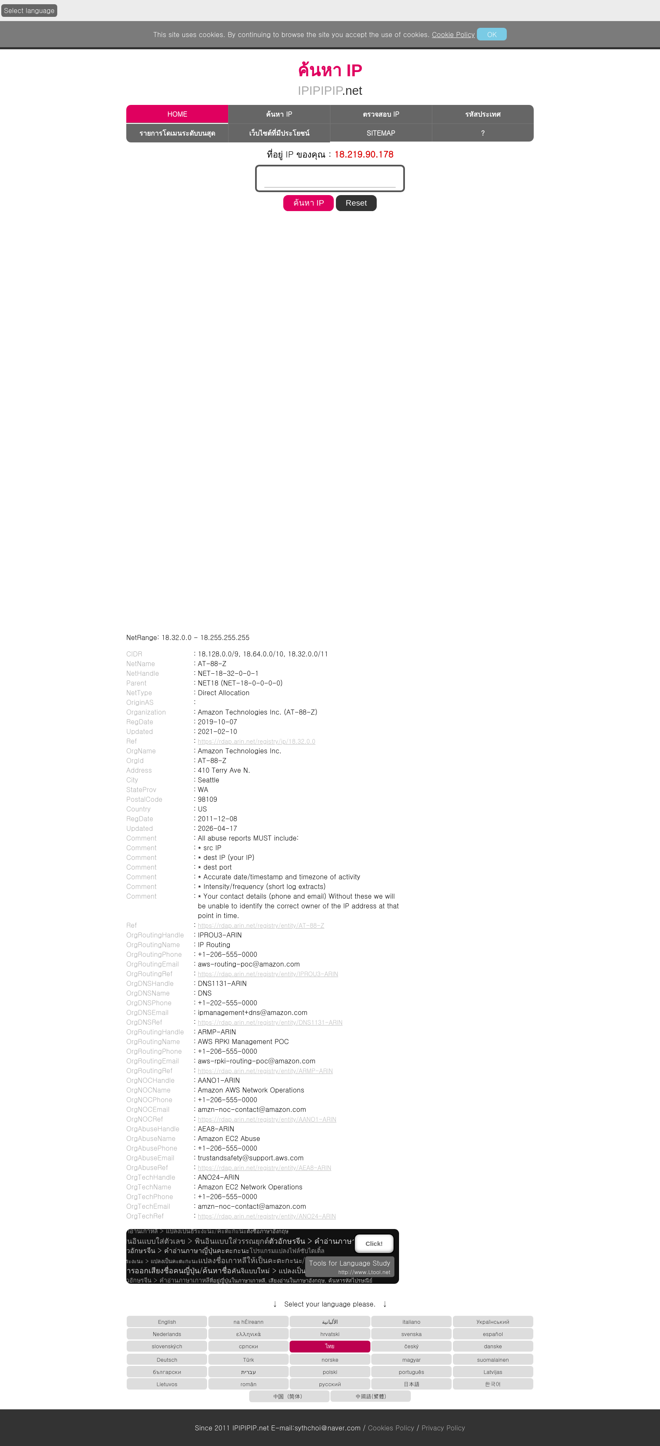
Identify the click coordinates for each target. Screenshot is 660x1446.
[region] (330, 241)
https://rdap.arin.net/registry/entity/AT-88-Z (261, 925)
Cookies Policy (391, 1428)
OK (491, 34)
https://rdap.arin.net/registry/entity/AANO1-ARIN (267, 1119)
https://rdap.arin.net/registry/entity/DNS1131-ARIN (270, 1022)
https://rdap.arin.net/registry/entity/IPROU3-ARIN (268, 973)
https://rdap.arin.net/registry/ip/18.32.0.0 (256, 741)
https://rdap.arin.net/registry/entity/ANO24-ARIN (267, 1216)
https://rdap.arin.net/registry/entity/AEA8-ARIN (264, 1167)
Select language (29, 10)
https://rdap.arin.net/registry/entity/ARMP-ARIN (265, 1070)
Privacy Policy (443, 1428)
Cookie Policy (453, 34)
